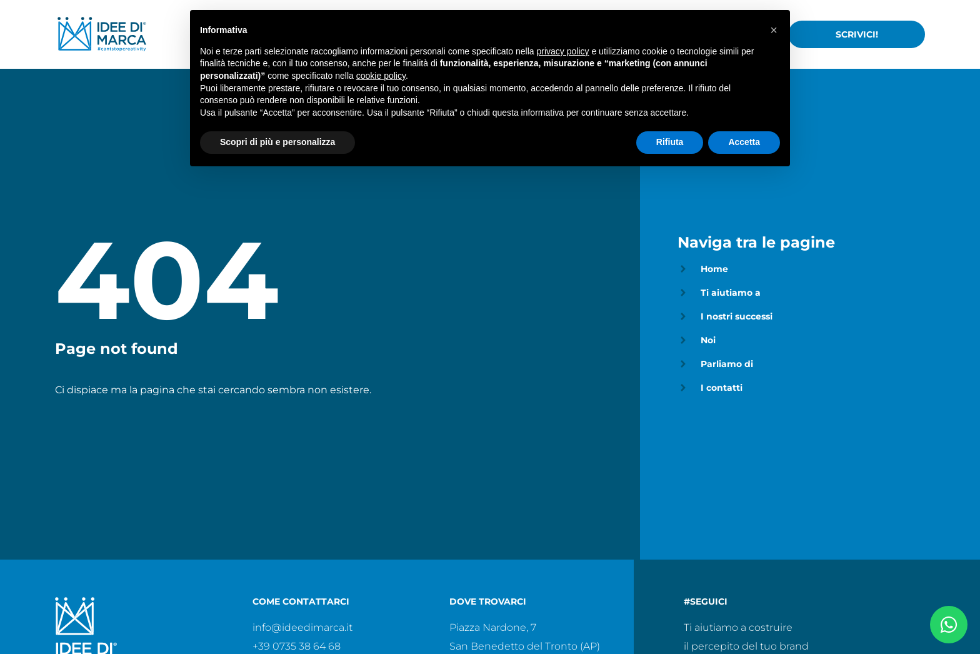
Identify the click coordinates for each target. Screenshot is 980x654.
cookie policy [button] (381, 76)
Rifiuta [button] (670, 142)
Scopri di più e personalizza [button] (277, 142)
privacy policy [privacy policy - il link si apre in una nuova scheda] (563, 51)
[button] (774, 30)
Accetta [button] (744, 142)
